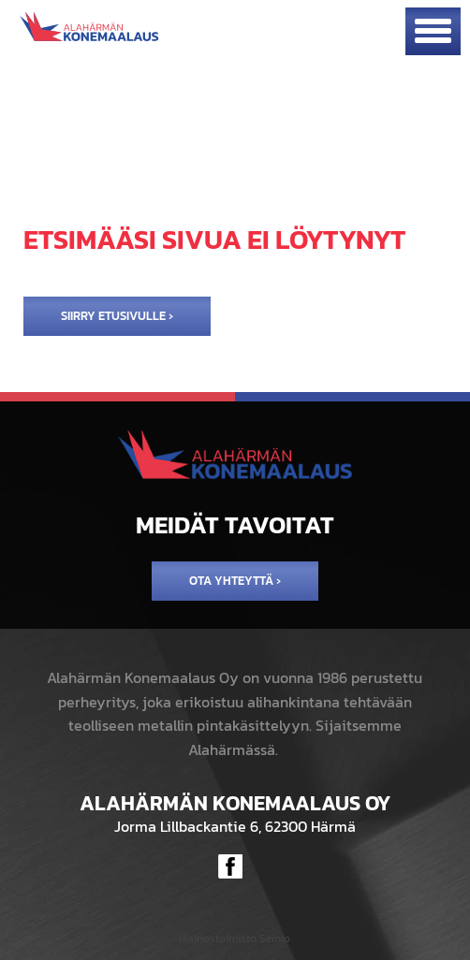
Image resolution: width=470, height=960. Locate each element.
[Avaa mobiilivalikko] (433, 31)
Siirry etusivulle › (117, 316)
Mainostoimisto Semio (234, 938)
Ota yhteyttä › (235, 580)
